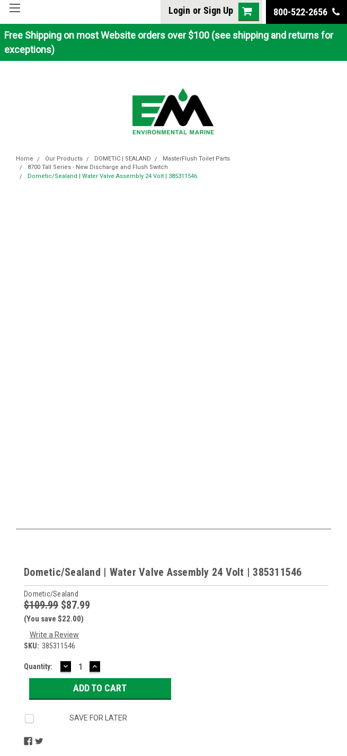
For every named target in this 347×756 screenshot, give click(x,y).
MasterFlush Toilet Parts (196, 158)
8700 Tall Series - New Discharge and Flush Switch (98, 167)
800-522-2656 (306, 11)
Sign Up (218, 10)
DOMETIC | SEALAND (122, 158)
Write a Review (54, 634)
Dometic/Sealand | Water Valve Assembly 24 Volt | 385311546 (112, 176)
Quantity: (38, 666)
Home (24, 158)
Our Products (64, 158)
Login (179, 10)
